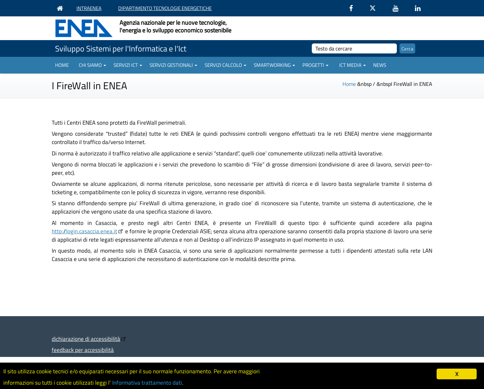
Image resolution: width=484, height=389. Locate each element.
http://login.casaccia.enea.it (84, 231)
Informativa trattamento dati (147, 382)
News (379, 65)
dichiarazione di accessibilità (86, 339)
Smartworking (274, 65)
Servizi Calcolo (225, 65)
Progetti (315, 65)
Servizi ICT (127, 65)
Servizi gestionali (173, 65)
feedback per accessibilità (83, 350)
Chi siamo (92, 65)
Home (62, 65)
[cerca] (354, 48)
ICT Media (352, 65)
